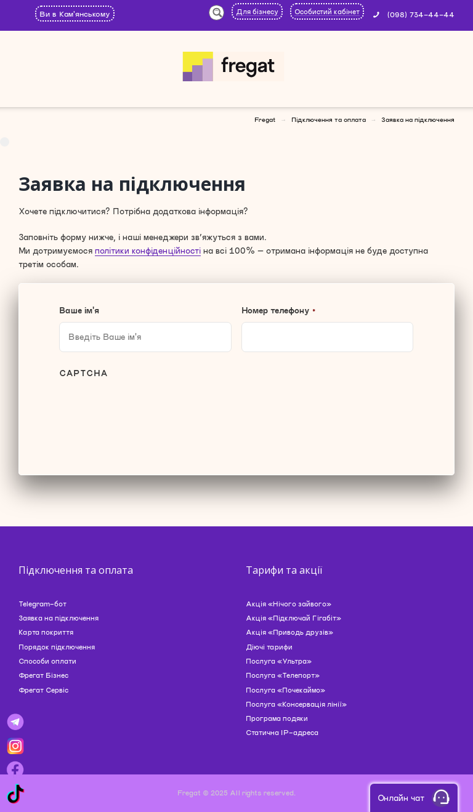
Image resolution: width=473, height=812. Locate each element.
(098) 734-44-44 (421, 14)
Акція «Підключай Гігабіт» (293, 618)
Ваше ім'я (79, 310)
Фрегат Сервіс (43, 690)
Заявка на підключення (58, 618)
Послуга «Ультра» (279, 661)
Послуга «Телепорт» (283, 675)
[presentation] (152, 415)
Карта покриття (45, 632)
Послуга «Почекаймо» (285, 690)
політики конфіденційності (148, 250)
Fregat (264, 119)
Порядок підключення (56, 647)
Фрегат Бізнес (43, 675)
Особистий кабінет (327, 11)
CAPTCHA (83, 373)
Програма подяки (277, 718)
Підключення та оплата (328, 119)
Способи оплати (47, 661)
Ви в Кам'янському (74, 13)
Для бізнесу (257, 11)
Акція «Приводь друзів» (289, 632)
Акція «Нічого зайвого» (288, 604)
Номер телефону (278, 310)
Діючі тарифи (269, 647)
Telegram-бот (42, 604)
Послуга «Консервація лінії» (296, 704)
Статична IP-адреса (282, 732)
